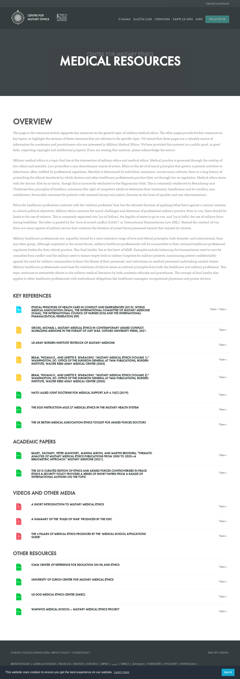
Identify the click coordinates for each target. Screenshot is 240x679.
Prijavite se (217, 19)
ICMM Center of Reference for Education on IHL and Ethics (75, 565)
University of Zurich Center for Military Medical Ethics (72, 580)
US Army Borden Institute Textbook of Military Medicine (73, 343)
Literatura (162, 19)
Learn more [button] (121, 672)
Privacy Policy (60, 652)
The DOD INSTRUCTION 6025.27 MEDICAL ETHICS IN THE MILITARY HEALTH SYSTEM (85, 407)
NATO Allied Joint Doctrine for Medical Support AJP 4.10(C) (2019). (80, 393)
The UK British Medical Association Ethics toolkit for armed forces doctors (88, 422)
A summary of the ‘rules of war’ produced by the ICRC (71, 519)
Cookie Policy (81, 652)
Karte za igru (183, 19)
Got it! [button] (228, 672)
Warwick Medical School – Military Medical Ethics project (75, 609)
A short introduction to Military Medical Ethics (67, 504)
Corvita (223, 652)
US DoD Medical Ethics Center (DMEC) (58, 595)
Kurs (199, 19)
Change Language (217, 3)
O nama (124, 19)
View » (214, 309)
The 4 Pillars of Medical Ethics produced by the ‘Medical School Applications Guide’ (88, 535)
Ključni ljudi (142, 19)
